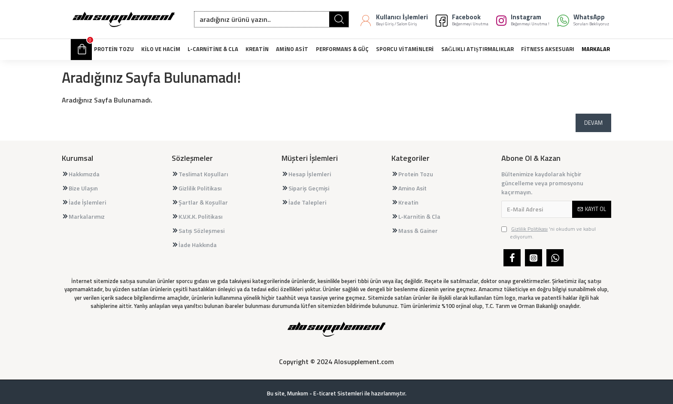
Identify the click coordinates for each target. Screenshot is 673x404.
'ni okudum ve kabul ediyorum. (548, 233)
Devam (593, 122)
